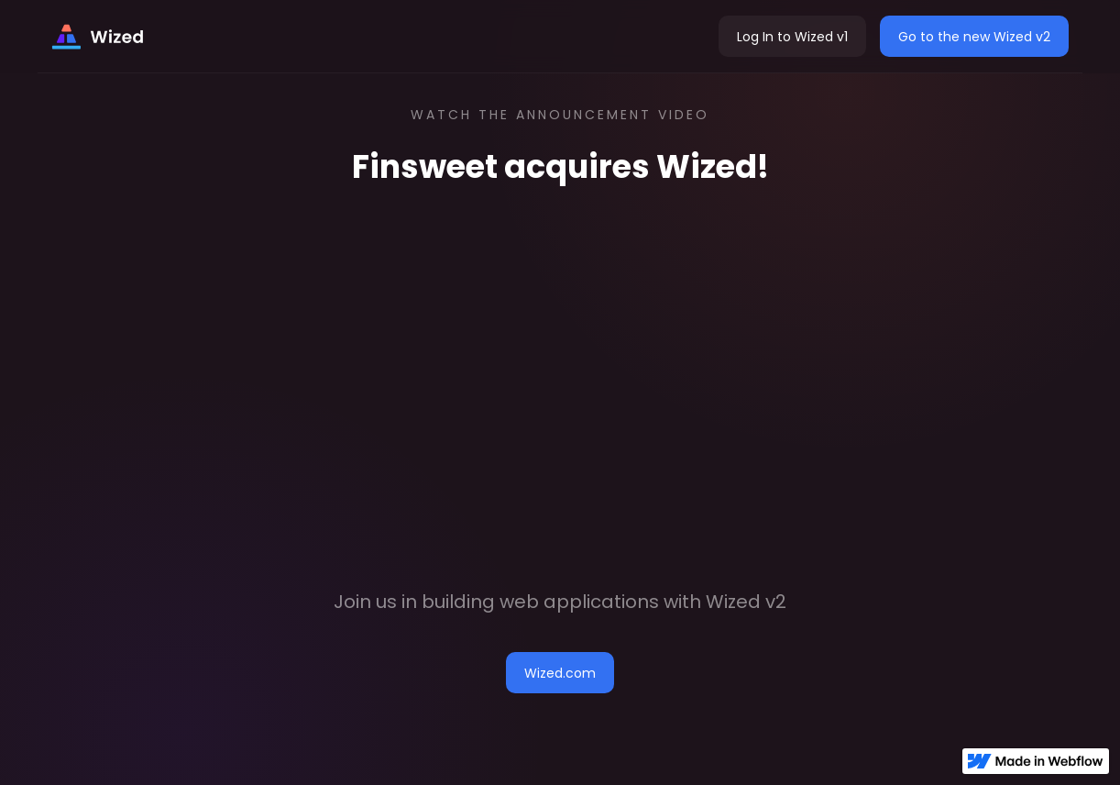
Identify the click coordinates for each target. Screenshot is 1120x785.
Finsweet (425, 166)
